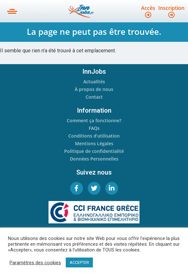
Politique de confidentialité (94, 151)
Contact (94, 97)
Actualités (94, 82)
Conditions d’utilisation (94, 136)
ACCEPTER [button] (79, 262)
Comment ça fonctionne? (94, 120)
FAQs (94, 128)
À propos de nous (94, 89)
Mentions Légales (94, 143)
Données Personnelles (94, 159)
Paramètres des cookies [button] (35, 263)
